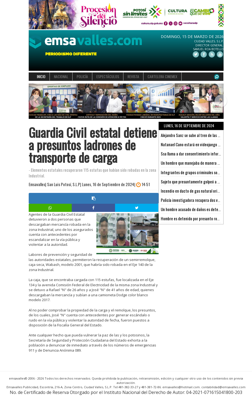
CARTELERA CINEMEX (162, 76)
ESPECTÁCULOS (107, 76)
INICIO (41, 76)
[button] (33, 101)
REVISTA (133, 76)
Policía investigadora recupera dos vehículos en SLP (201, 200)
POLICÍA (82, 76)
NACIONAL (61, 76)
